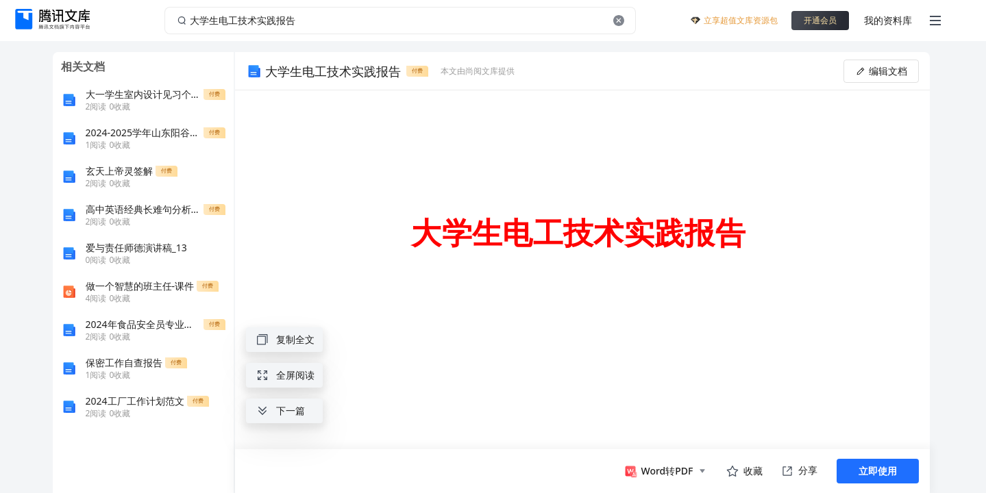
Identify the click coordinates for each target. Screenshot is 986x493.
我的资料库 (888, 20)
